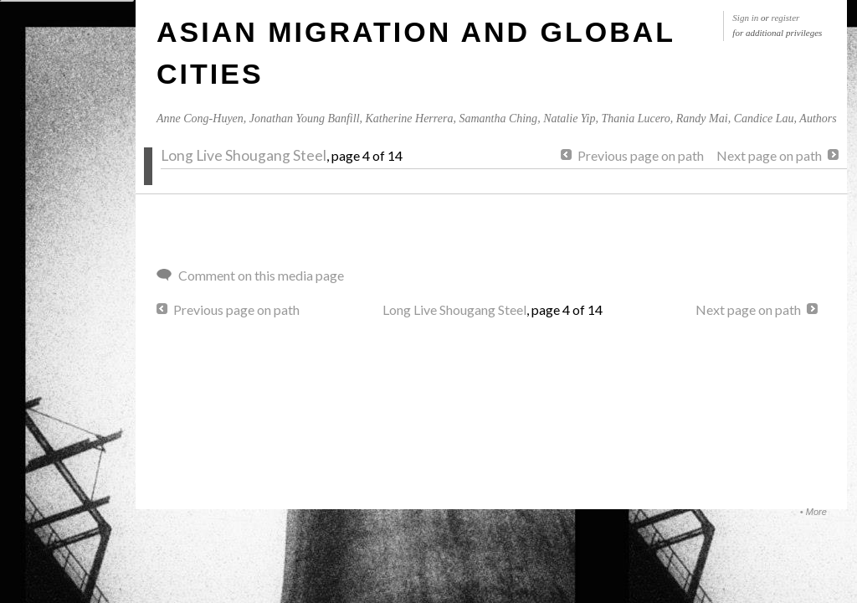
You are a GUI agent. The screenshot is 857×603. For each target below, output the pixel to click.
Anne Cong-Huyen (200, 118)
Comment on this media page (261, 275)
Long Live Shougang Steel (243, 155)
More (816, 512)
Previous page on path (640, 155)
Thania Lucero (635, 118)
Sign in (745, 18)
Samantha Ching (498, 118)
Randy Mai (702, 118)
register (786, 18)
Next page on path (769, 155)
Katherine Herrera (410, 118)
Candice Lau (764, 118)
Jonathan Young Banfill (304, 118)
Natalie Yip (569, 118)
